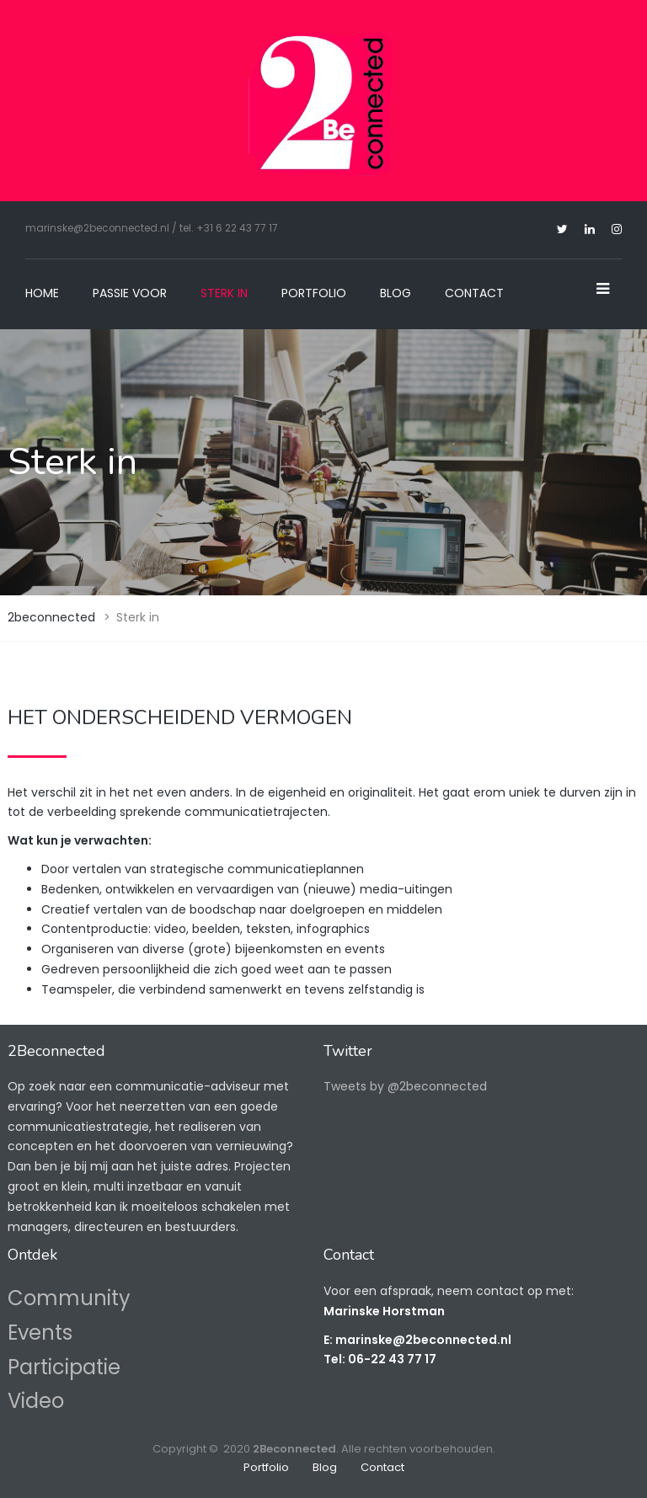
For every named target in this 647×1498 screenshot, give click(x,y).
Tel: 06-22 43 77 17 (380, 1359)
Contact (474, 293)
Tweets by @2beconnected (405, 1086)
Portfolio (313, 293)
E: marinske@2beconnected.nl (417, 1339)
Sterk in (224, 293)
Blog (395, 293)
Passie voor (130, 293)
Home (42, 293)
